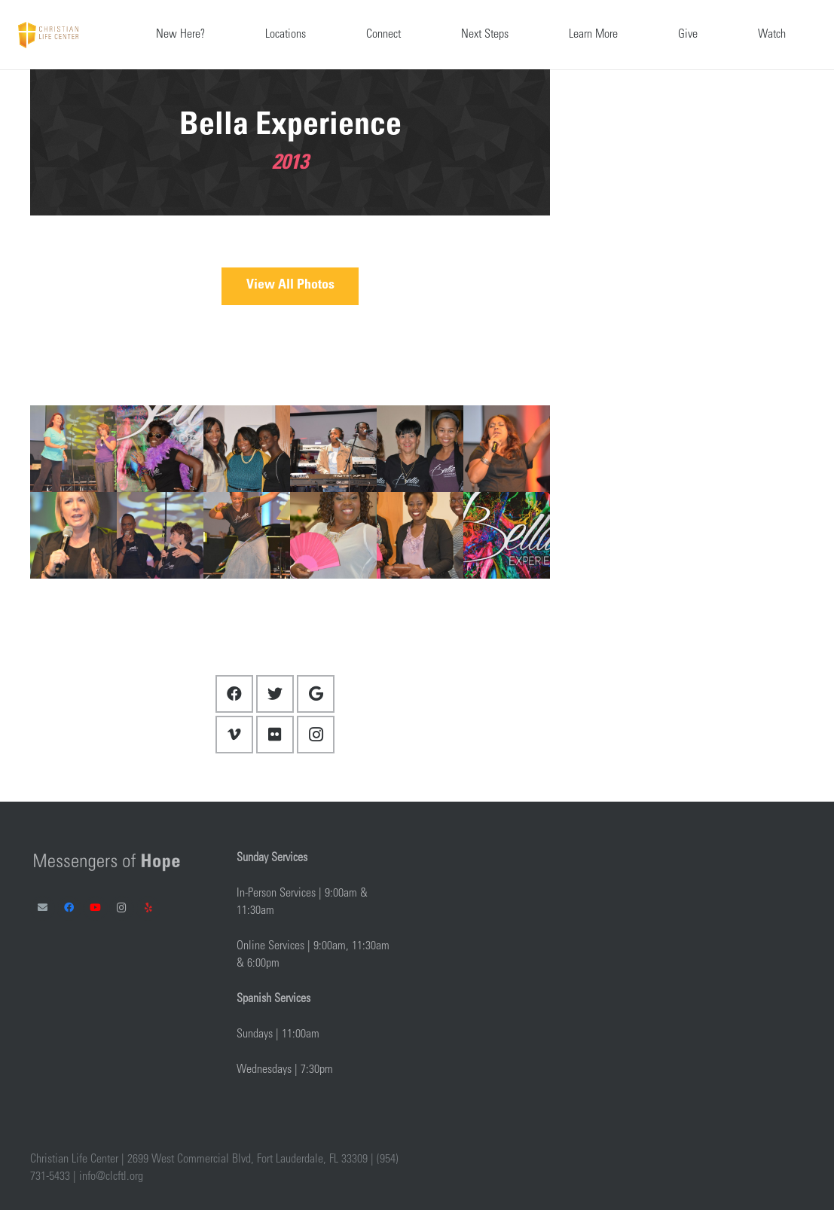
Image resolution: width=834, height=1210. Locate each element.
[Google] (316, 694)
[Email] (42, 908)
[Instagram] (316, 734)
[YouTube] (95, 908)
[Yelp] (148, 908)
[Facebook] (234, 694)
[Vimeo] (234, 734)
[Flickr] (275, 734)
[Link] (48, 35)
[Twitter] (275, 694)
